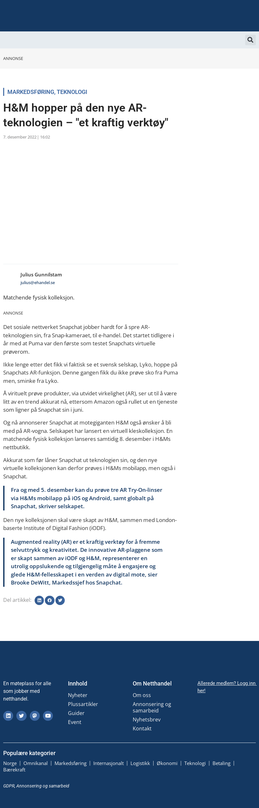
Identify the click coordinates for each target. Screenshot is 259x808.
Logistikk (140, 763)
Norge (10, 763)
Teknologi (72, 91)
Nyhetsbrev (147, 719)
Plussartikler (83, 704)
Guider (76, 713)
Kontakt (142, 728)
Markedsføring (30, 91)
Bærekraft (14, 769)
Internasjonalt (108, 763)
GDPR (8, 785)
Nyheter (78, 695)
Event (74, 722)
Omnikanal (35, 763)
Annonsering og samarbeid (152, 707)
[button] (250, 40)
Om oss (142, 695)
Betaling (221, 763)
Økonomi (167, 763)
